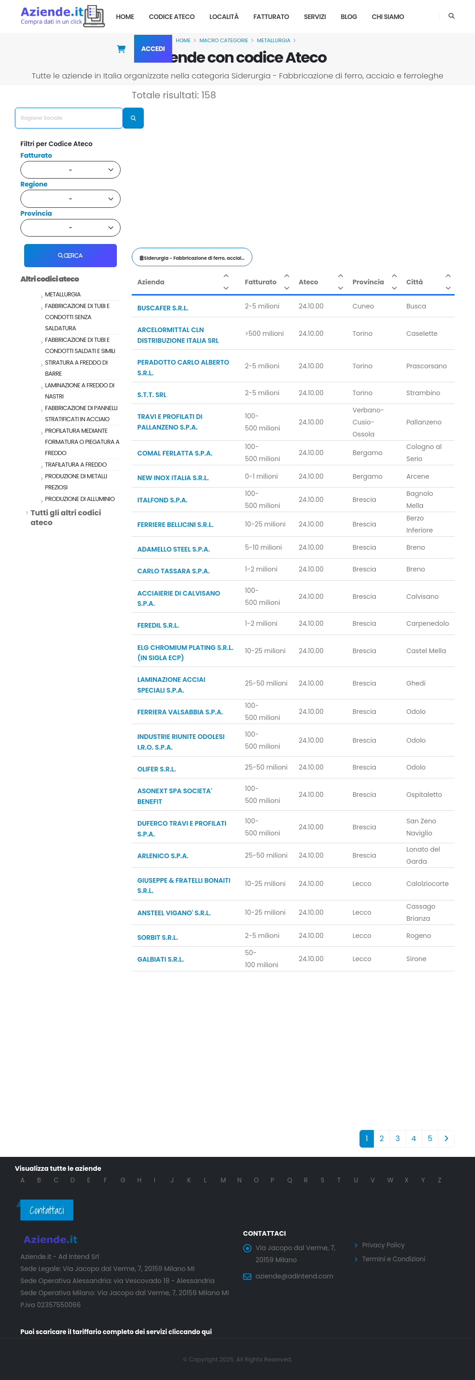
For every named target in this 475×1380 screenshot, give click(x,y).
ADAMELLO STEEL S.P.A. (173, 549)
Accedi (153, 48)
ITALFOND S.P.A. (162, 500)
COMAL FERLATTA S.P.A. (174, 453)
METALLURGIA (273, 40)
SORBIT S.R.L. (157, 937)
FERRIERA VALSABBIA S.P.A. (180, 712)
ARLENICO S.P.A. (162, 855)
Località (224, 16)
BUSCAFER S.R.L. (162, 308)
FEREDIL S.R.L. (158, 625)
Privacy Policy (384, 1245)
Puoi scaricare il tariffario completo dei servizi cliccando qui (119, 1331)
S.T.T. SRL (152, 394)
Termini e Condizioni (395, 1258)
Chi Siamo (388, 16)
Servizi (315, 16)
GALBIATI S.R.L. (160, 959)
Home (125, 16)
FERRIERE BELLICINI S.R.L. (175, 524)
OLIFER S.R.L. (156, 769)
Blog (348, 16)
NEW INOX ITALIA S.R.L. (173, 477)
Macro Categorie (223, 40)
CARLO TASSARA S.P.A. (173, 571)
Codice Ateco (172, 16)
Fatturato (271, 16)
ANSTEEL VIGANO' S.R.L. (174, 913)
